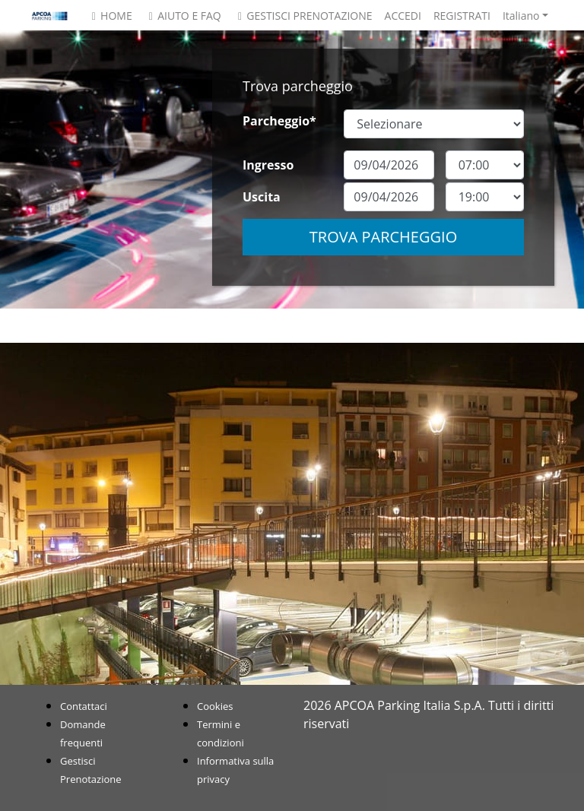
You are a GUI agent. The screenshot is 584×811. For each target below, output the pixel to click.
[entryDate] (388, 164)
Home (109, 15)
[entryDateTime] (485, 164)
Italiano (521, 15)
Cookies (215, 706)
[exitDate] (388, 196)
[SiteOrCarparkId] (434, 123)
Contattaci (83, 706)
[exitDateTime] (485, 196)
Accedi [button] (403, 15)
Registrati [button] (461, 15)
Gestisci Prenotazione (303, 15)
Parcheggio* (279, 120)
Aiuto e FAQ (182, 15)
